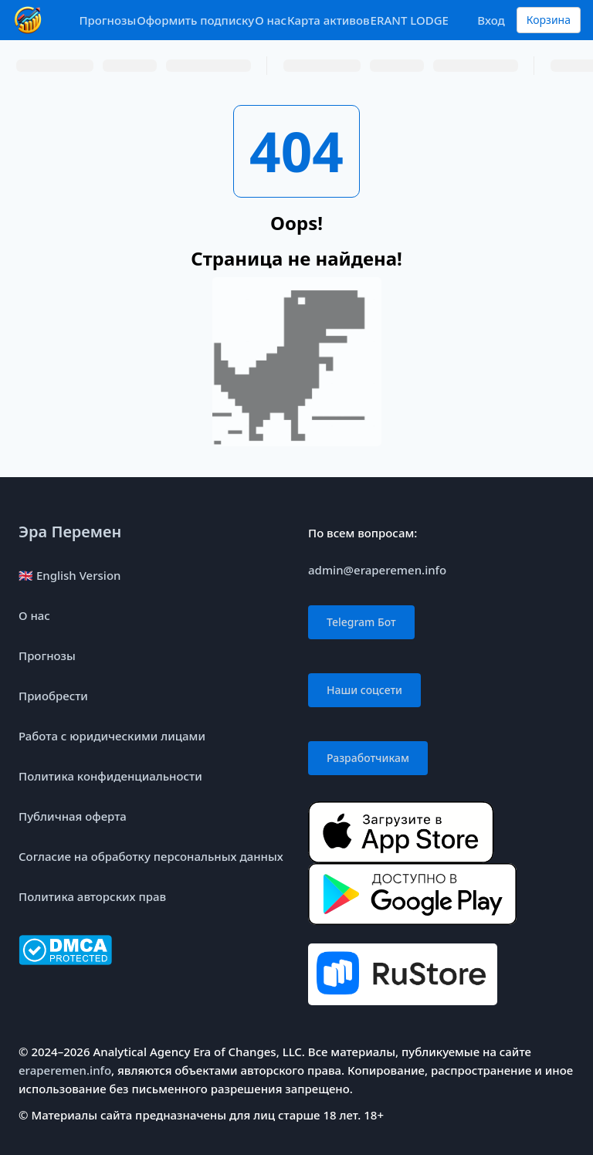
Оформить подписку (195, 20)
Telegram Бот (361, 622)
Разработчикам (368, 757)
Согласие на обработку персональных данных (151, 856)
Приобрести (53, 695)
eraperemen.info (65, 1070)
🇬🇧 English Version (69, 575)
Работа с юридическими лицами (112, 735)
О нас (270, 20)
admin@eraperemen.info (377, 570)
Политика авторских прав (92, 896)
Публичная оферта (73, 816)
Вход (490, 20)
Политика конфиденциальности (110, 776)
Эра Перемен (70, 531)
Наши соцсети (364, 689)
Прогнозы (107, 20)
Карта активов (328, 20)
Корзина (549, 19)
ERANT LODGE (410, 20)
